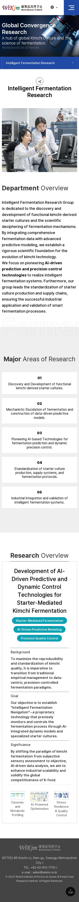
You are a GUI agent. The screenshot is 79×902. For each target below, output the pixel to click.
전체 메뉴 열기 (71, 7)
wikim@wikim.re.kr (45, 872)
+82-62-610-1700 (43, 867)
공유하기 (39, 81)
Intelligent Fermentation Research (30, 63)
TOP (70, 892)
